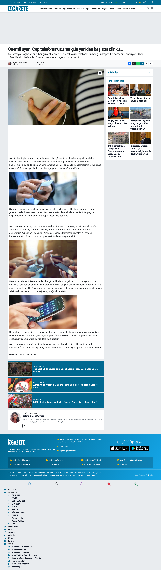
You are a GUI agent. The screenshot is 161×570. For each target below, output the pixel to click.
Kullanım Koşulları (42, 473)
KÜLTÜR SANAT (49, 475)
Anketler (9, 535)
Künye (11, 473)
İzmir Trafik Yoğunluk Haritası (129, 460)
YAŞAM (80, 475)
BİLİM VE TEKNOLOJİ (78, 473)
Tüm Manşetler (53, 464)
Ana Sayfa (10, 489)
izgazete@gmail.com (68, 451)
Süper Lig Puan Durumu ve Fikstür (24, 558)
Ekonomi (96, 8)
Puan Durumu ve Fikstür (20, 464)
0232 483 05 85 (65, 446)
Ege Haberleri (69, 8)
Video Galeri (30, 2)
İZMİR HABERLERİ (35, 475)
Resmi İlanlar (115, 8)
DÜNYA (13, 515)
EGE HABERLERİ (17, 501)
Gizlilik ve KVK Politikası (59, 473)
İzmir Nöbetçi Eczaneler (20, 460)
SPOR (74, 475)
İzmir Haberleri (45, 8)
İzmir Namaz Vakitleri (91, 460)
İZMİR (12, 498)
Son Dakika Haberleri (90, 464)
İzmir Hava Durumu (54, 460)
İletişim (9, 541)
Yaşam (105, 8)
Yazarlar (43, 2)
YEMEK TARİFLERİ (92, 475)
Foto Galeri (15, 2)
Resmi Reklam (129, 8)
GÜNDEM (90, 473)
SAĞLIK (68, 475)
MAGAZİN (60, 475)
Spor (88, 8)
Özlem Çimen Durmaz (33, 416)
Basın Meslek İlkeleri (26, 473)
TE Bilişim (149, 475)
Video (8, 529)
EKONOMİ (23, 475)
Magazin (80, 8)
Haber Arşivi (123, 464)
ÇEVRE (98, 473)
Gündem (57, 8)
